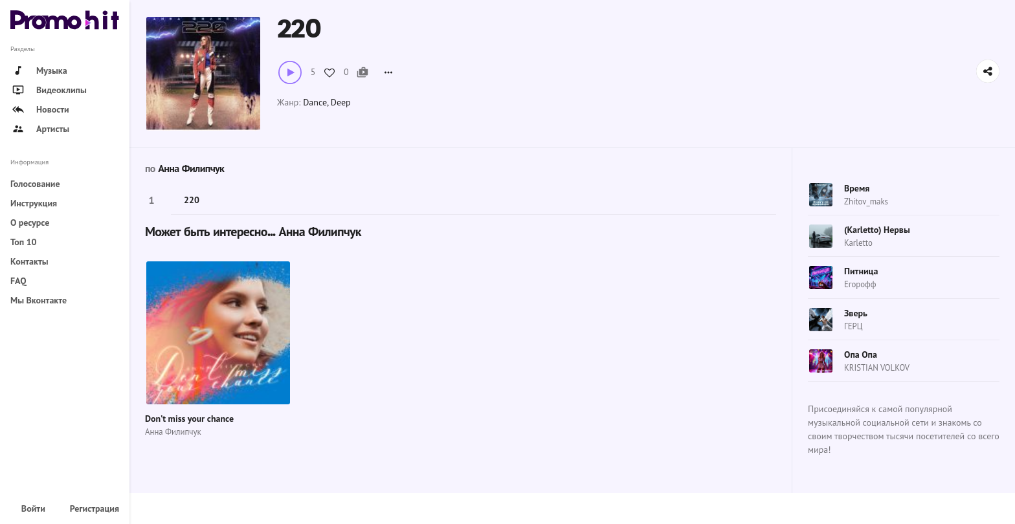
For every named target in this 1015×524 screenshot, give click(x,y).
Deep (341, 102)
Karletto (858, 242)
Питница (861, 271)
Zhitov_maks (866, 201)
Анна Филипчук (191, 169)
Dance (315, 102)
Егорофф (860, 284)
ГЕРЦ (853, 326)
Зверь (855, 313)
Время (856, 188)
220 (191, 200)
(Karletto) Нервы (877, 229)
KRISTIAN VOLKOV (876, 367)
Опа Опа (860, 354)
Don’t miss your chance (189, 418)
